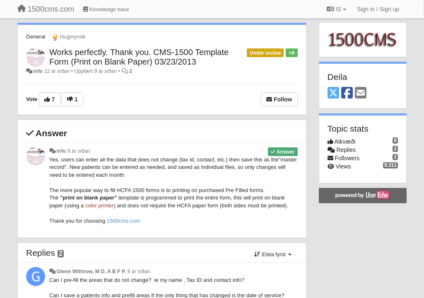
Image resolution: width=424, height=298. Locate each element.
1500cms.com (123, 221)
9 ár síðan (78, 151)
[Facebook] (347, 93)
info (38, 71)
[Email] (360, 93)
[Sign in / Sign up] (378, 9)
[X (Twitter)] (333, 93)
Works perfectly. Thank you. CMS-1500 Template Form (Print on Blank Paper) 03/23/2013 (139, 57)
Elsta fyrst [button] (272, 254)
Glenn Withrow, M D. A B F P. (91, 271)
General (35, 37)
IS (336, 9)
